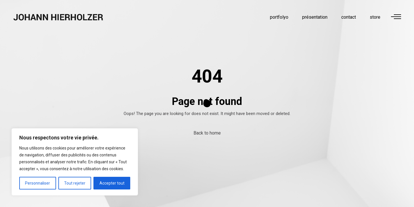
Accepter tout (111, 183)
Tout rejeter (74, 183)
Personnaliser (37, 183)
